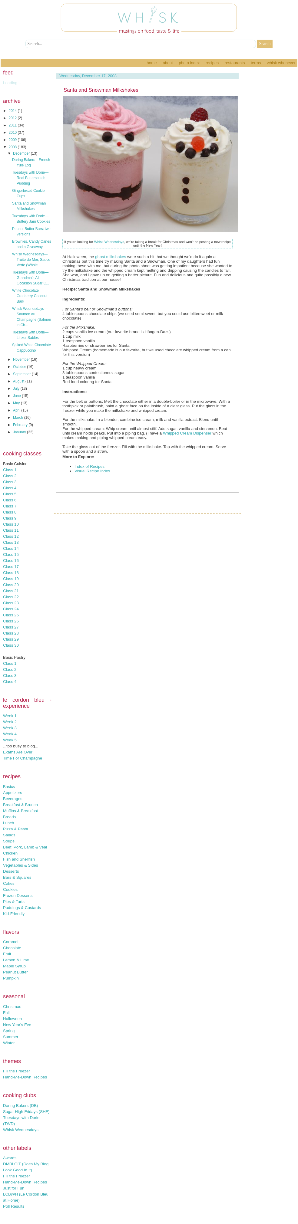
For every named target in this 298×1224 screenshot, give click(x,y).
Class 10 (11, 524)
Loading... (12, 82)
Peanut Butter (15, 972)
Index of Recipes (89, 466)
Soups (9, 841)
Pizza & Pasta (15, 829)
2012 (13, 118)
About (168, 63)
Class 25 (11, 615)
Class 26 (11, 621)
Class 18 (11, 572)
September (22, 374)
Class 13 (11, 542)
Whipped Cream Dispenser (187, 433)
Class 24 (11, 609)
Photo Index (189, 63)
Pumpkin (11, 978)
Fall (6, 1012)
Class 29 (11, 639)
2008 (13, 147)
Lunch (8, 823)
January (20, 432)
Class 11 (11, 530)
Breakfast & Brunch (20, 804)
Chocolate (12, 948)
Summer (10, 1037)
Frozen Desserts (18, 895)
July (17, 388)
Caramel (10, 942)
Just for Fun (13, 1188)
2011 (13, 125)
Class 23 (11, 603)
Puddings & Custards (22, 907)
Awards (9, 1158)
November (22, 359)
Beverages (12, 798)
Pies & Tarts (14, 901)
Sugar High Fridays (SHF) (26, 1111)
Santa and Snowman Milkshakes (101, 90)
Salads (9, 835)
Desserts (11, 871)
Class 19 (11, 578)
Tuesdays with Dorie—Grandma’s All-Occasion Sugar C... (30, 277)
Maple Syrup (14, 966)
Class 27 (11, 627)
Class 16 (11, 560)
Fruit (7, 954)
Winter (9, 1043)
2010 (13, 132)
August (19, 381)
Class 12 (11, 536)
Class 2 (9, 476)
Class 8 (9, 512)
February (20, 425)
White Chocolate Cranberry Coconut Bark (29, 296)
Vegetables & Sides (20, 865)
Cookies (10, 889)
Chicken (10, 853)
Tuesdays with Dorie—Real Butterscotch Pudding (30, 177)
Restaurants (235, 63)
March (18, 417)
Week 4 (10, 734)
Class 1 (9, 470)
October (20, 367)
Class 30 (11, 645)
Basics (9, 786)
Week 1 (10, 716)
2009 (13, 140)
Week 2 (10, 722)
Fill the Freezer (16, 1071)
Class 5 (9, 494)
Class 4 (9, 488)
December (22, 153)
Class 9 (9, 518)
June (17, 396)
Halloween (12, 1018)
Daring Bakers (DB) (20, 1105)
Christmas (12, 1006)
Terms (256, 63)
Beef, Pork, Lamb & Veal (25, 847)
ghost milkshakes (110, 256)
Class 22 (11, 597)
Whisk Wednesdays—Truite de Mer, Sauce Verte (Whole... (31, 259)
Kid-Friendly (14, 913)
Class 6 (9, 500)
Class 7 (9, 506)
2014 (13, 111)
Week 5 (10, 740)
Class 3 (9, 482)
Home (152, 63)
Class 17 (11, 566)
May (17, 403)
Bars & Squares (17, 877)
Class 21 (11, 591)
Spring (9, 1031)
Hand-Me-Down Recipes (25, 1077)
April (17, 410)
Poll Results (13, 1206)
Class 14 (11, 548)
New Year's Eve (17, 1024)
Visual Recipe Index (92, 471)
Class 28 (11, 633)
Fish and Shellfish (19, 859)
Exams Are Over (17, 752)
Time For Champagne (22, 758)
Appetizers (12, 792)
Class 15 (11, 554)
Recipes (212, 63)
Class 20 (11, 584)
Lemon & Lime (16, 960)
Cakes (9, 883)
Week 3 (10, 728)
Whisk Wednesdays (20, 1129)
